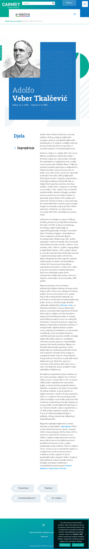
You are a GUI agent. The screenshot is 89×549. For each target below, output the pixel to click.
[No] (85, 534)
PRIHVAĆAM (65, 545)
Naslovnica (10, 21)
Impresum (44, 536)
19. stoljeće (56, 498)
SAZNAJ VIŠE (78, 545)
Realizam (48, 488)
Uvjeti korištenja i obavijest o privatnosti (44, 532)
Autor (19, 21)
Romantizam (23, 488)
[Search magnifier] (53, 3)
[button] (85, 4)
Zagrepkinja (25, 148)
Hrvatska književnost (26, 498)
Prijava (69, 3)
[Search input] (37, 3)
